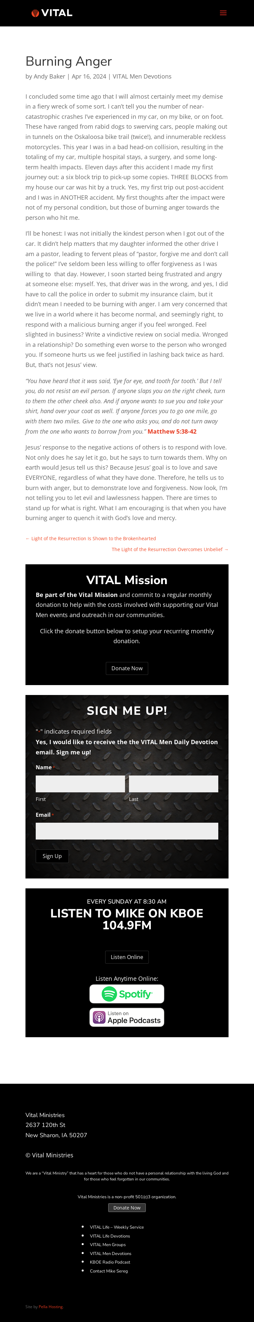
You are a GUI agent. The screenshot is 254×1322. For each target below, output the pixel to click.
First (41, 799)
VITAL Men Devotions (142, 76)
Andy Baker (49, 76)
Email (45, 815)
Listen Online (127, 957)
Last (133, 799)
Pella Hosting (51, 1306)
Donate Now (127, 668)
